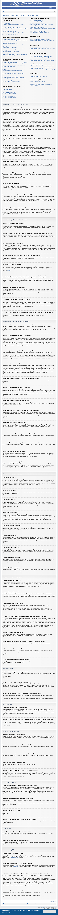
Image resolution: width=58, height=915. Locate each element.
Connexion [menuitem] (53, 8)
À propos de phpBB (14, 857)
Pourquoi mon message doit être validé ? (11, 81)
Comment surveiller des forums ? (37, 68)
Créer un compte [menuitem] (55, 8)
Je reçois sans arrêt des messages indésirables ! (40, 39)
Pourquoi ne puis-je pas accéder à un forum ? (12, 72)
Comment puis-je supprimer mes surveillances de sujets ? (42, 69)
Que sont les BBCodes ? (7, 88)
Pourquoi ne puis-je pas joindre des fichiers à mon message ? (13, 74)
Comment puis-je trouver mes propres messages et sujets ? (43, 60)
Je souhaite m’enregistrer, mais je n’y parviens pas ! (13, 24)
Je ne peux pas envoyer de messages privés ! (39, 37)
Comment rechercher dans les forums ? (38, 55)
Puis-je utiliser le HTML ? (7, 89)
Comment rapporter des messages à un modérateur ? (14, 77)
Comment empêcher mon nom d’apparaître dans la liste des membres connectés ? (14, 41)
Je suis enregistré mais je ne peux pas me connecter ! (14, 26)
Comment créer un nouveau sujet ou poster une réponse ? (15, 62)
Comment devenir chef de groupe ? (37, 27)
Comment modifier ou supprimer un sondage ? (12, 70)
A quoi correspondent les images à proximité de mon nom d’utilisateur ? (15, 49)
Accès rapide (3, 8)
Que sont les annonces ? (7, 94)
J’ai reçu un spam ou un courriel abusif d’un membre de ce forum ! (42, 41)
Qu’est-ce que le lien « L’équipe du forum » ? (39, 32)
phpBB (8, 270)
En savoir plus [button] (6, 912)
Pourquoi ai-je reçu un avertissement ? (10, 76)
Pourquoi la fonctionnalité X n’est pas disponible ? (40, 82)
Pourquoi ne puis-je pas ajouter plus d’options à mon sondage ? (13, 68)
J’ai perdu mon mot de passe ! (9, 31)
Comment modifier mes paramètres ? (10, 39)
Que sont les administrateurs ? (36, 20)
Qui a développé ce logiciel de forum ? (38, 81)
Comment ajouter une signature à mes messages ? (13, 65)
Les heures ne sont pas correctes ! (10, 43)
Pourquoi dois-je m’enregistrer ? (9, 21)
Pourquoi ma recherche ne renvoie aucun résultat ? (41, 56)
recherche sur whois (34, 877)
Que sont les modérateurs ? (36, 21)
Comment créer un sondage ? (8, 66)
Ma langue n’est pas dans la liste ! (9, 47)
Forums (7, 7)
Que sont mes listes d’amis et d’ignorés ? (38, 47)
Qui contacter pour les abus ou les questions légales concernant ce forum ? (41, 85)
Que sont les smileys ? (7, 90)
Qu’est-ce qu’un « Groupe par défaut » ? (38, 31)
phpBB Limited (37, 855)
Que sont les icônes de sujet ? (9, 99)
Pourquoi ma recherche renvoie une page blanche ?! (41, 57)
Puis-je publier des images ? (8, 92)
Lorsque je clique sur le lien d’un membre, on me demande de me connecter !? (14, 55)
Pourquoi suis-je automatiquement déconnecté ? (13, 32)
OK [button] (49, 911)
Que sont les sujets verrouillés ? (9, 97)
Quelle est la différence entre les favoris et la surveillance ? (42, 65)
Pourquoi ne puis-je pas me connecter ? (11, 27)
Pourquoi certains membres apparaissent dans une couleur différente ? (42, 29)
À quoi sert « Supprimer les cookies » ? (11, 34)
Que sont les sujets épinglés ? (9, 96)
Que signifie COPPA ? (7, 23)
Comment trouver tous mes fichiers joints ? (39, 76)
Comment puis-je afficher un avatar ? (10, 51)
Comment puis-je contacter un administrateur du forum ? (42, 87)
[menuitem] (50, 8)
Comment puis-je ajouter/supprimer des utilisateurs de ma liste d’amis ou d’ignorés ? (42, 49)
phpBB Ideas (15, 866)
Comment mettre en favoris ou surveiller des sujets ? (41, 67)
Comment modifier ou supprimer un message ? (12, 63)
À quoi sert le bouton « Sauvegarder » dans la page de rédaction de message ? (14, 79)
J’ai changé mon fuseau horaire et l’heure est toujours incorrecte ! (14, 45)
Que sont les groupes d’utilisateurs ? (37, 23)
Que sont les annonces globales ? (9, 93)
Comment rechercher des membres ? (38, 59)
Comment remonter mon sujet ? (9, 82)
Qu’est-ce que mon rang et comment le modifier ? (13, 53)
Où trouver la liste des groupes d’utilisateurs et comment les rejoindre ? (42, 25)
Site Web (14, 7)
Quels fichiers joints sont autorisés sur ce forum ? (40, 75)
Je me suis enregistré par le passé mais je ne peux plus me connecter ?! (15, 29)
